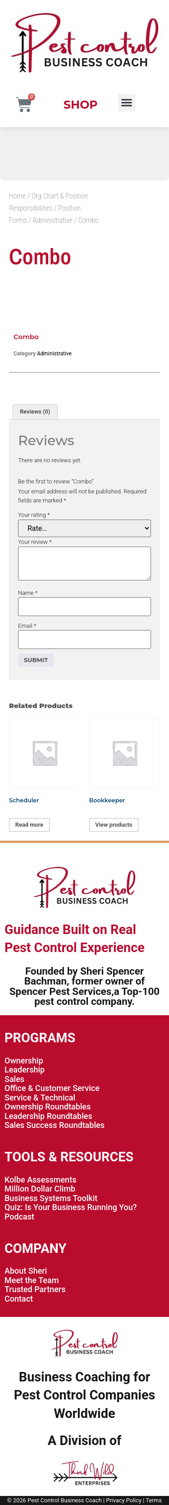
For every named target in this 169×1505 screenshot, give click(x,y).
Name (27, 593)
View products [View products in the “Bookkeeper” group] (113, 824)
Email (27, 626)
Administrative (53, 220)
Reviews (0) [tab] (35, 411)
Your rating (34, 515)
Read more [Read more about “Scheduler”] (29, 824)
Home (17, 196)
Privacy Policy (124, 1500)
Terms (154, 1500)
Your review (35, 542)
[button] (127, 102)
